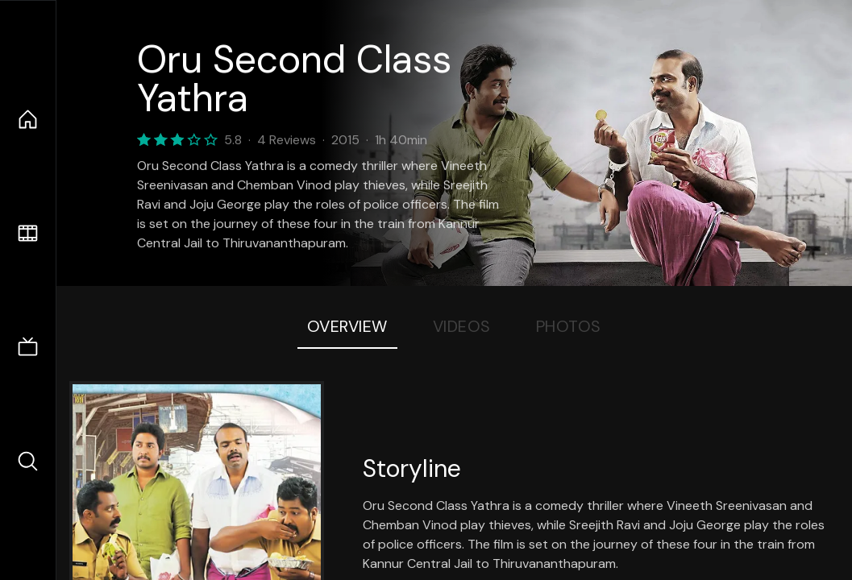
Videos (462, 326)
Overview (347, 326)
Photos (568, 326)
